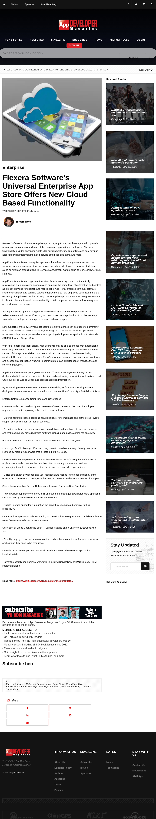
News (98, 39)
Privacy (58, 790)
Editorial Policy (63, 767)
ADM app (137, 776)
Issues (84, 767)
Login (141, 39)
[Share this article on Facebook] (27, 708)
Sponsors (85, 773)
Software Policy (52, 686)
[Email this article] (27, 722)
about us (59, 762)
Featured (37, 39)
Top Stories (13, 39)
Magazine (58, 39)
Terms (57, 784)
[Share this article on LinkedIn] (27, 715)
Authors (59, 773)
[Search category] (132, 58)
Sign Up (74, 45)
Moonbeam (19, 772)
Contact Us (138, 765)
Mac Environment (70, 686)
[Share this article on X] (70, 708)
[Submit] (149, 58)
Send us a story (48, 4)
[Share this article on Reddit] (70, 715)
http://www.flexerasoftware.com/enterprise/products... (44, 581)
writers (14, 4)
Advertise (59, 778)
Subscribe (79, 39)
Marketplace (119, 39)
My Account (139, 770)
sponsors (29, 4)
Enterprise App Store (32, 686)
